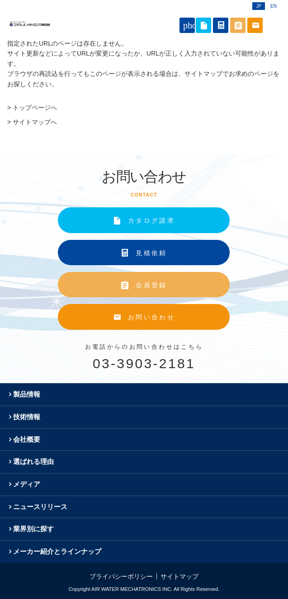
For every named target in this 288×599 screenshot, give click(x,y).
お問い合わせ (151, 317)
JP (258, 6)
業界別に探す (33, 529)
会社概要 (26, 439)
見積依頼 (151, 253)
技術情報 (26, 417)
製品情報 (26, 394)
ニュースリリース (40, 506)
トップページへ (35, 107)
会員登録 (151, 285)
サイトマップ (179, 576)
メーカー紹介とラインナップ (57, 551)
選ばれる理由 (33, 461)
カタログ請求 (151, 220)
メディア (26, 484)
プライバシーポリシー (121, 576)
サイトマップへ (35, 122)
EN (273, 6)
